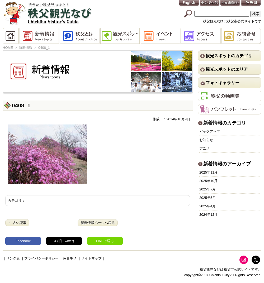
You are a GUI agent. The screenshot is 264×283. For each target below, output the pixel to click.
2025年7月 (207, 189)
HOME (11, 36)
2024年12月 (208, 215)
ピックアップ (209, 131)
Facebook (23, 241)
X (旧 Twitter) (64, 241)
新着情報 (40, 36)
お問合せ (241, 36)
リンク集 (13, 258)
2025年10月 (208, 181)
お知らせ (206, 140)
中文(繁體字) (230, 3)
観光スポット (120, 36)
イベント (161, 36)
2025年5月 (207, 198)
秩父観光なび (47, 13)
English (189, 3)
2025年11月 (208, 172)
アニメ (204, 148)
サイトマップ (91, 258)
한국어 (251, 3)
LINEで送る (105, 241)
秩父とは (80, 36)
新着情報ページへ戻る (98, 223)
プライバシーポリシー (41, 258)
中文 (210, 3)
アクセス (201, 36)
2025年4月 (207, 206)
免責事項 (70, 258)
